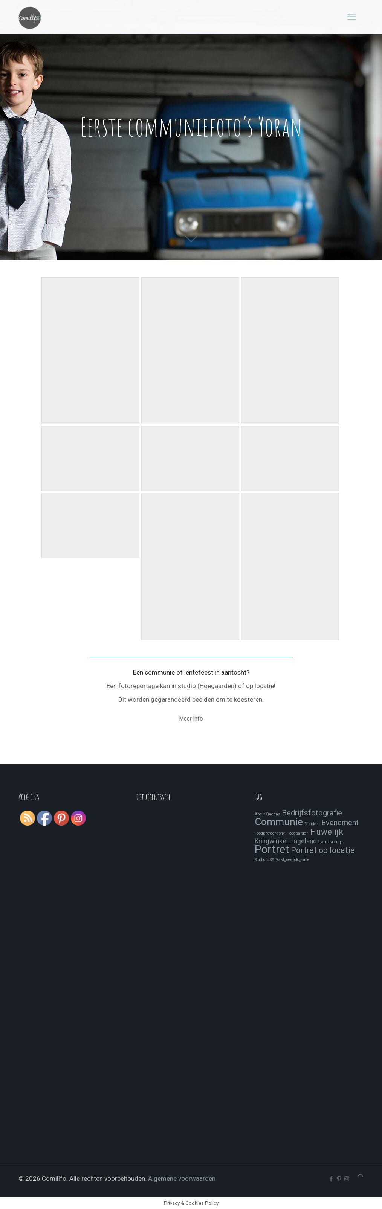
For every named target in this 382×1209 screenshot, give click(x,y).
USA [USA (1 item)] (270, 859)
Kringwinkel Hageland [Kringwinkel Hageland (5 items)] (286, 841)
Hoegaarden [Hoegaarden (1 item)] (297, 833)
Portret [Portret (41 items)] (272, 849)
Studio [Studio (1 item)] (260, 859)
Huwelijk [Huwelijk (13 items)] (326, 832)
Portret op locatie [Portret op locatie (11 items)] (323, 850)
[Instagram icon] (347, 1178)
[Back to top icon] (360, 1175)
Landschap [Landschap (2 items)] (330, 841)
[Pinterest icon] (339, 1178)
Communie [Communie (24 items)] (279, 821)
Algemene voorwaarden (181, 1178)
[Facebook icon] (331, 1178)
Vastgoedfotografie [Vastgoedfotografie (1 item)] (293, 859)
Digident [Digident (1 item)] (312, 823)
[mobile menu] (351, 17)
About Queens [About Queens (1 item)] (267, 814)
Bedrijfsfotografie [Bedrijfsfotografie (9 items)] (312, 812)
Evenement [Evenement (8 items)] (339, 822)
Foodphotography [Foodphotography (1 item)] (270, 833)
